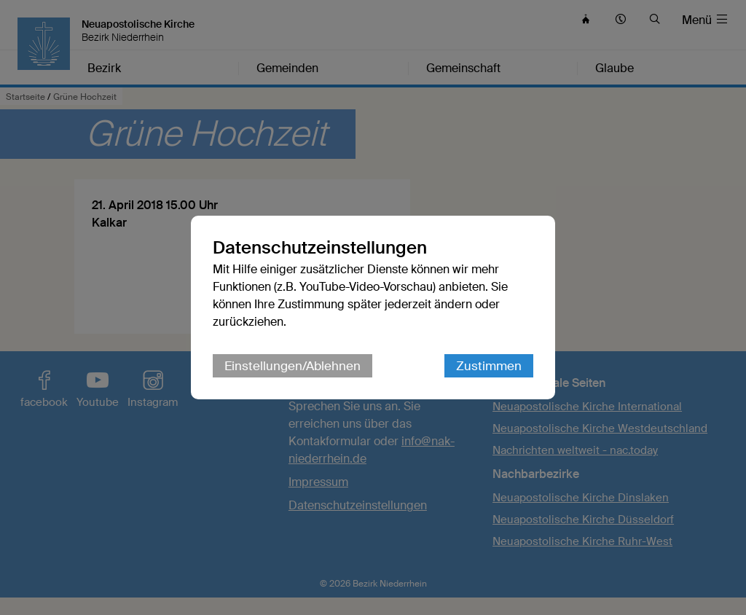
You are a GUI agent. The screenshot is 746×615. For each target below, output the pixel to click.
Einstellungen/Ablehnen (292, 366)
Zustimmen (489, 366)
